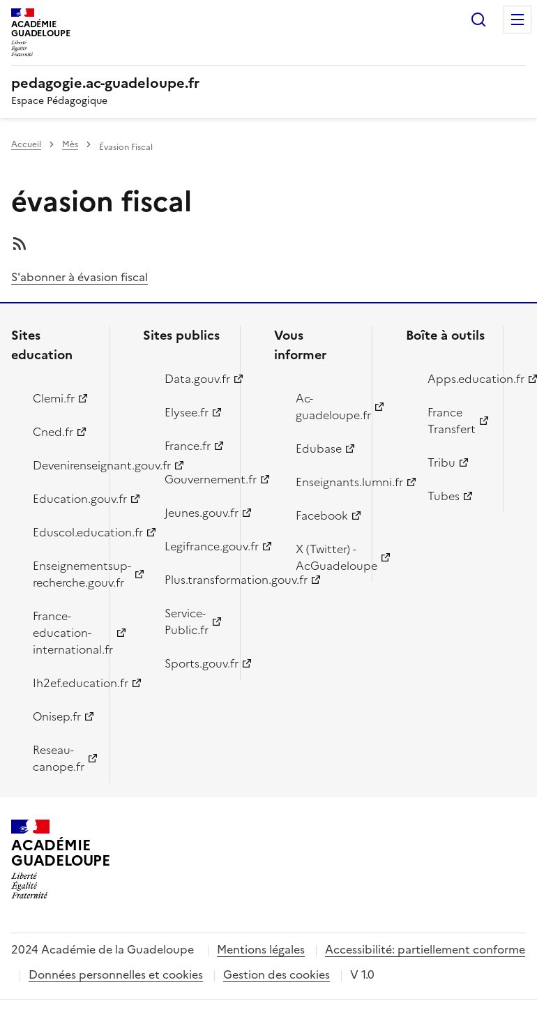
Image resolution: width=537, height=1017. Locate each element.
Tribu (441, 462)
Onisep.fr (57, 716)
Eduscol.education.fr (63, 532)
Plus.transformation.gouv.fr (195, 579)
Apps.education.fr (457, 378)
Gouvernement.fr (195, 479)
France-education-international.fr (63, 633)
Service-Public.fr (187, 621)
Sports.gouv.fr (195, 663)
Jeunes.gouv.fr (195, 512)
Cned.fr (53, 431)
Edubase (319, 448)
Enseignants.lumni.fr (326, 482)
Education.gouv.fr (63, 498)
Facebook (322, 515)
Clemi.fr (54, 398)
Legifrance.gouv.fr (195, 546)
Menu (517, 19)
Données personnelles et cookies (116, 974)
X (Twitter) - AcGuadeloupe (326, 557)
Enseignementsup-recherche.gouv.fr (63, 574)
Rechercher (478, 19)
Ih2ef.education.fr (63, 683)
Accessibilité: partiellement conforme (425, 949)
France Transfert (452, 420)
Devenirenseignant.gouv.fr (63, 465)
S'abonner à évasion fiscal (79, 277)
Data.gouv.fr (195, 378)
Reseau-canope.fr (58, 758)
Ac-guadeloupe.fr (326, 406)
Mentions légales (261, 949)
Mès (70, 144)
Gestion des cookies (276, 974)
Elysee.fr (187, 412)
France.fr (188, 445)
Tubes (444, 496)
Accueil (26, 144)
